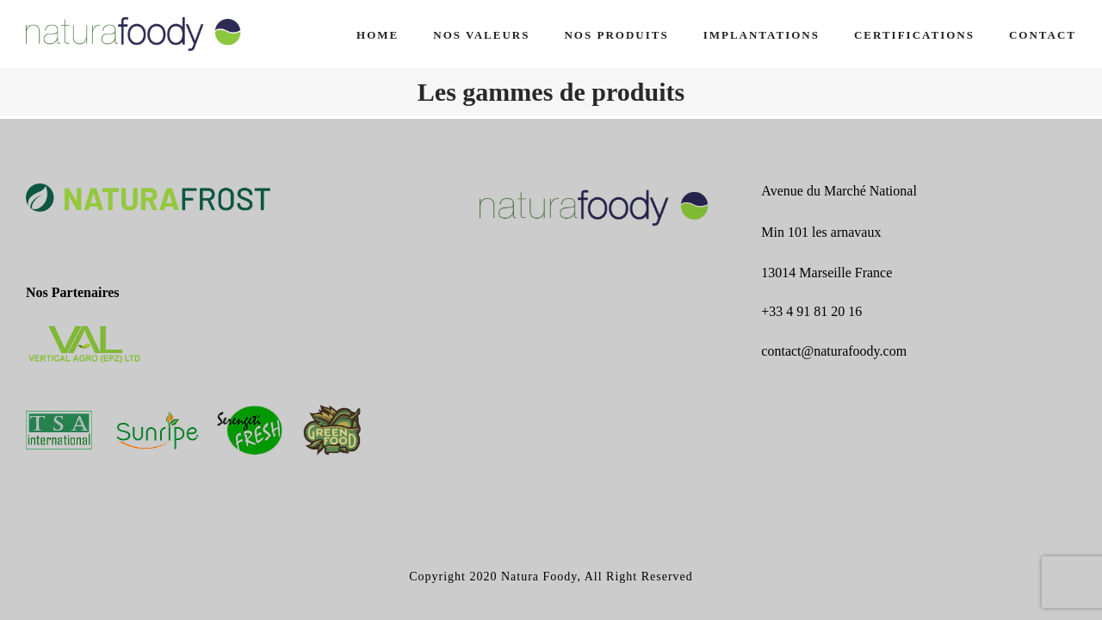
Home (377, 34)
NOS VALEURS (481, 34)
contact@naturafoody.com (834, 351)
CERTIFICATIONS (914, 34)
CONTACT (1042, 34)
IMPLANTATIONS (761, 34)
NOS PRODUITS (616, 34)
